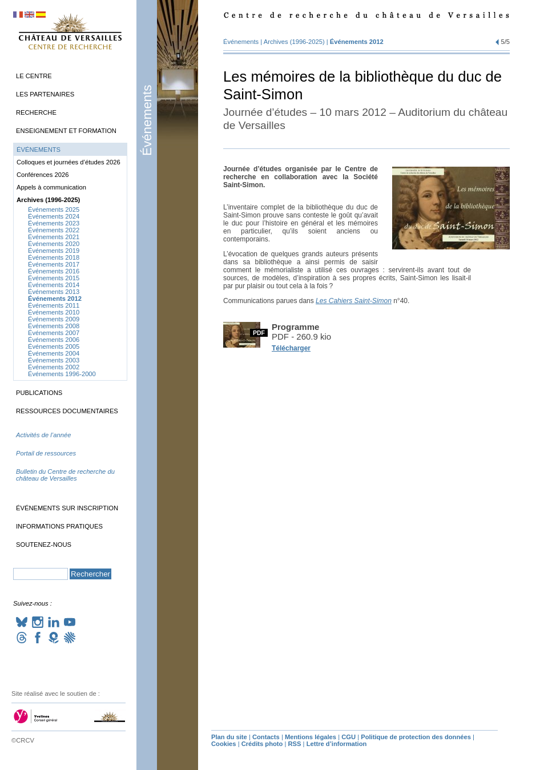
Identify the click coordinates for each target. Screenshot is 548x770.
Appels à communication (51, 187)
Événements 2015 (53, 278)
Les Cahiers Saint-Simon (354, 301)
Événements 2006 (53, 339)
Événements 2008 (53, 325)
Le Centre (34, 75)
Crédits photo (262, 743)
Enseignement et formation (66, 130)
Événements (147, 120)
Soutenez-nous (43, 544)
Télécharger (291, 348)
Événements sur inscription (67, 508)
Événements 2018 (53, 257)
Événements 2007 (53, 332)
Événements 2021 (53, 236)
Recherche (36, 112)
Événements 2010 (53, 312)
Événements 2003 (53, 360)
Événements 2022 (53, 230)
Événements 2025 (53, 209)
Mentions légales (310, 736)
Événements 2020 (53, 243)
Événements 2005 (53, 346)
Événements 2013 (53, 291)
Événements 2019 (53, 250)
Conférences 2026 (42, 174)
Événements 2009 (53, 319)
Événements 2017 (53, 264)
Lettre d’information (337, 743)
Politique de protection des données (416, 736)
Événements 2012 (357, 41)
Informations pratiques (59, 526)
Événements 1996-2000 (62, 373)
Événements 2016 (53, 271)
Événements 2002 (53, 367)
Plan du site (229, 736)
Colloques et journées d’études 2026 (68, 162)
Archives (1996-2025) (294, 41)
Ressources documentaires (67, 411)
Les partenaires (45, 94)
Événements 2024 (53, 216)
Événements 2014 (53, 284)
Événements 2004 (53, 353)
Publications (39, 392)
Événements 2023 (53, 223)
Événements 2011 (53, 305)
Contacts (266, 736)
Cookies (223, 743)
